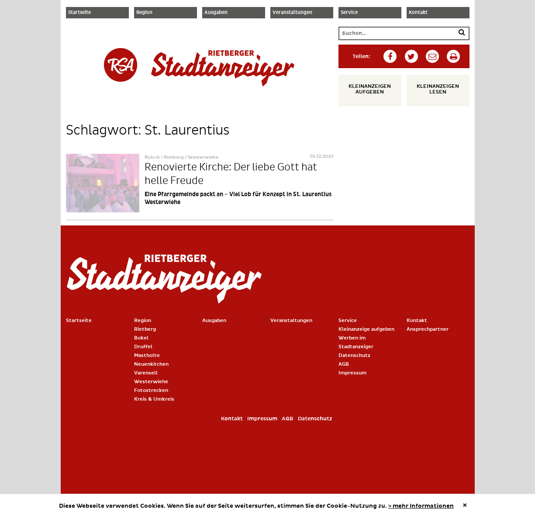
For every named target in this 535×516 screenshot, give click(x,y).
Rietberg (145, 329)
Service (349, 12)
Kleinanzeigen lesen (438, 89)
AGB (343, 364)
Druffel (143, 347)
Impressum (352, 373)
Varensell (146, 373)
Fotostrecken (151, 390)
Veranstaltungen (292, 12)
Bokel (141, 338)
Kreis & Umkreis (154, 399)
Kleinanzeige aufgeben (366, 329)
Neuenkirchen (151, 364)
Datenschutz (354, 355)
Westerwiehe (151, 381)
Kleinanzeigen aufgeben (370, 89)
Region (144, 12)
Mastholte (147, 355)
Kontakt (418, 12)
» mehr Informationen (421, 505)
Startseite (79, 12)
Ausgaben (216, 12)
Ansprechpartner (428, 329)
